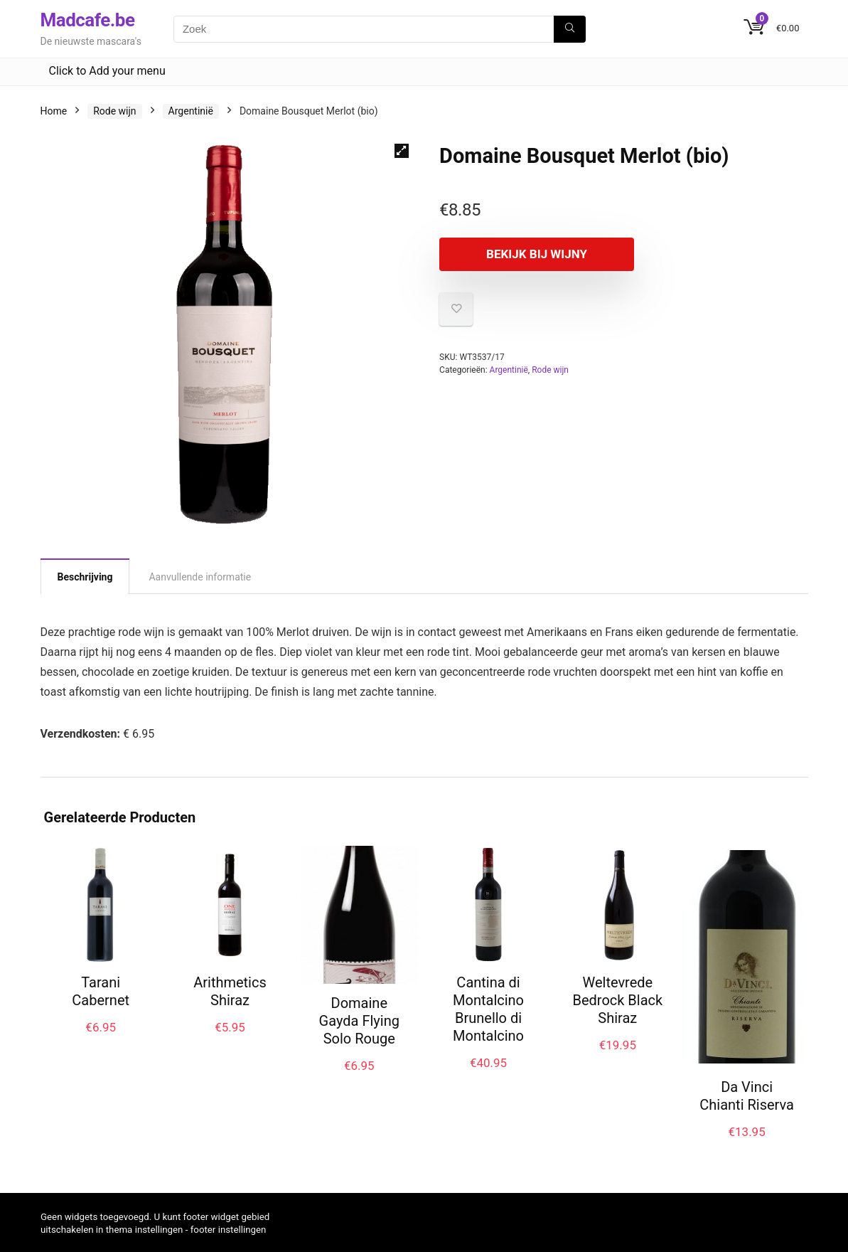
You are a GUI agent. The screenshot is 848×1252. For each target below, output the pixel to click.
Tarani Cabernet (100, 991)
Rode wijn (114, 111)
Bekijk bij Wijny (521, 254)
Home (54, 111)
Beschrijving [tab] (85, 577)
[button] (402, 151)
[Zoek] (570, 29)
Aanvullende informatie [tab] (200, 577)
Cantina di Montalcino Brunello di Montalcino (488, 1009)
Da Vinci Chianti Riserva (746, 1095)
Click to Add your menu (107, 71)
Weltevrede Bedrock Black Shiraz (617, 1000)
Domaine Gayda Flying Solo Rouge (359, 1020)
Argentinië (190, 111)
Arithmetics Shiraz (230, 991)
